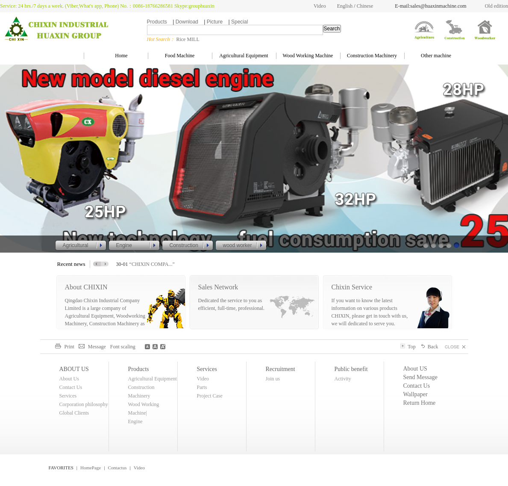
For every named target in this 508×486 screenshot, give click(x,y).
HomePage (90, 467)
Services (68, 396)
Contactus (117, 467)
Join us (273, 379)
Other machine (436, 56)
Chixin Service (352, 287)
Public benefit (351, 369)
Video (320, 6)
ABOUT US (74, 369)
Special (239, 22)
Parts (202, 387)
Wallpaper (415, 394)
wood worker (237, 245)
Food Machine (180, 56)
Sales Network (218, 287)
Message (92, 347)
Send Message (420, 377)
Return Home (419, 403)
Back (429, 347)
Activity (343, 379)
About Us (69, 379)
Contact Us (70, 387)
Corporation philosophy (83, 404)
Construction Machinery (372, 56)
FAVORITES (61, 467)
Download (187, 22)
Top (408, 347)
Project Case (210, 396)
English (345, 6)
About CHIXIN (86, 287)
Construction (184, 245)
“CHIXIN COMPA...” (152, 264)
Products (157, 22)
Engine (124, 245)
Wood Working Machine (308, 56)
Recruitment (280, 369)
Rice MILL (187, 39)
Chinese (365, 6)
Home (115, 56)
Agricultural (75, 245)
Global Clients (74, 413)
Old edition (496, 6)
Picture (215, 22)
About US (415, 368)
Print (64, 347)
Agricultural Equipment (243, 56)
